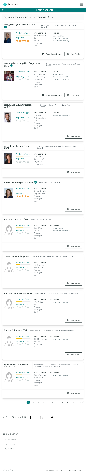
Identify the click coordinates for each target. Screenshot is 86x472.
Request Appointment (51, 54)
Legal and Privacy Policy (53, 459)
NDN (81, 462)
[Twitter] (52, 406)
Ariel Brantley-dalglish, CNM (16, 143)
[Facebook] (30, 406)
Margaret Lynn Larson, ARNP (19, 24)
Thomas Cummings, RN (16, 250)
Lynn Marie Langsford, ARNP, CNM (16, 356)
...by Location (9, 438)
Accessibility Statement (64, 462)
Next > (80, 392)
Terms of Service (75, 459)
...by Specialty (9, 433)
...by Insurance (9, 429)
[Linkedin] (41, 406)
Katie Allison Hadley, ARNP (18, 285)
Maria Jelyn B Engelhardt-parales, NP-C (22, 63)
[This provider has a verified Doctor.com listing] (5, 27)
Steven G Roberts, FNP (15, 321)
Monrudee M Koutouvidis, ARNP (18, 103)
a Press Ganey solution (16, 406)
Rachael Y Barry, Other (16, 214)
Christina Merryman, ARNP (18, 178)
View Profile (73, 54)
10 (73, 392)
